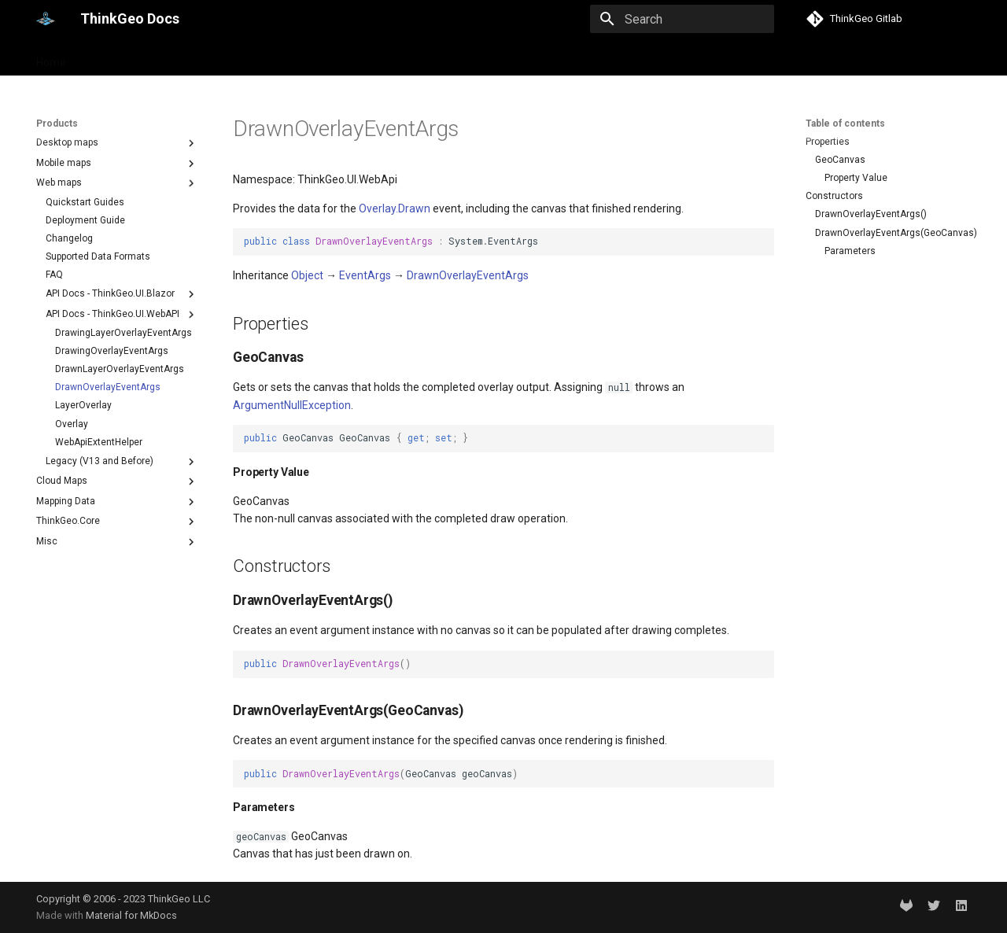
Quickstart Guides (85, 202)
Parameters (850, 250)
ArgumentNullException (292, 405)
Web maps (117, 183)
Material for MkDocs (131, 915)
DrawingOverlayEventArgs (111, 350)
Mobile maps (117, 164)
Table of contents (845, 123)
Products (109, 57)
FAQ (54, 274)
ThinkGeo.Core (117, 521)
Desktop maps (117, 143)
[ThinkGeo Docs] (45, 19)
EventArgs (365, 275)
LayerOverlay (83, 405)
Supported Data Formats (98, 256)
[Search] (682, 19)
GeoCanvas (840, 159)
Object (307, 275)
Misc (117, 542)
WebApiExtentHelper (98, 442)
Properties (828, 141)
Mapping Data (117, 502)
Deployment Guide (85, 220)
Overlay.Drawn (394, 208)
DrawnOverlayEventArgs (107, 387)
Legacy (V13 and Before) (122, 462)
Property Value (855, 177)
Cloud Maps (117, 481)
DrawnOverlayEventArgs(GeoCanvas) (891, 232)
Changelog (69, 238)
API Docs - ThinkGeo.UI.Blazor (122, 294)
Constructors (834, 195)
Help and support (194, 57)
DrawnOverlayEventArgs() (871, 213)
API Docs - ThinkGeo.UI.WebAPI (122, 315)
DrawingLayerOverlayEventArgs (123, 332)
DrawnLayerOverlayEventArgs (119, 368)
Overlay (71, 424)
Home (51, 57)
